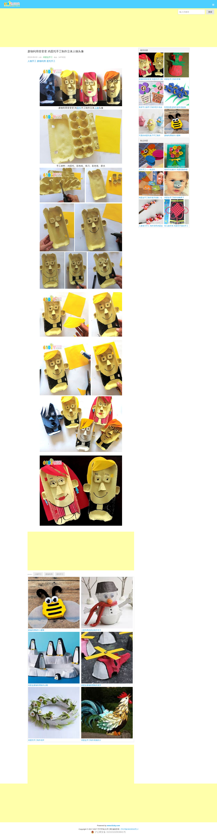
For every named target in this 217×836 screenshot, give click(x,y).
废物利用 (41, 61)
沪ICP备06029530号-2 (129, 829)
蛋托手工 (50, 61)
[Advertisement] (83, 27)
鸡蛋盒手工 (48, 57)
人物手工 (32, 61)
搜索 (210, 12)
